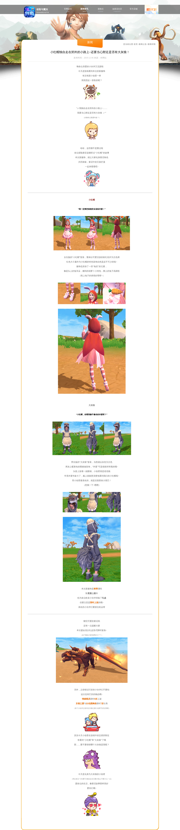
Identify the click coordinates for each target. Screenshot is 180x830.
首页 (136, 44)
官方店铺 (134, 9)
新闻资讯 (84, 10)
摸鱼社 (100, 10)
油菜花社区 (117, 10)
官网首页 (68, 10)
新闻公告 (143, 44)
